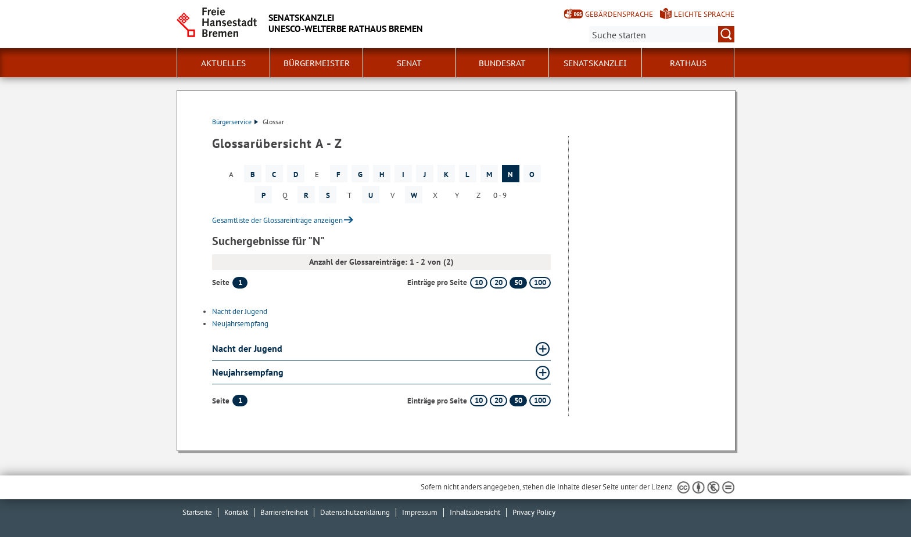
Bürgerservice (235, 121)
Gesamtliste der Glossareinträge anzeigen (277, 220)
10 (479, 282)
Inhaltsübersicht (475, 512)
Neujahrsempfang (240, 324)
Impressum (419, 512)
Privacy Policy (533, 512)
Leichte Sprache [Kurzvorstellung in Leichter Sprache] (704, 14)
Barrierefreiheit (284, 512)
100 (540, 282)
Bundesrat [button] (502, 63)
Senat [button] (409, 63)
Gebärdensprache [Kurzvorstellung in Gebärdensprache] (619, 14)
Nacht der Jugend (239, 311)
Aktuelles (223, 63)
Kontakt (236, 512)
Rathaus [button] (688, 63)
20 (498, 282)
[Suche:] (661, 34)
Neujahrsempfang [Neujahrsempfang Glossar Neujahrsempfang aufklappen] (248, 372)
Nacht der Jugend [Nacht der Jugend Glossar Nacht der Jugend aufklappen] (247, 348)
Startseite (197, 512)
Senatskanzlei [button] (595, 63)
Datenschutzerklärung (355, 512)
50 (518, 282)
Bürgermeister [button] (317, 63)
